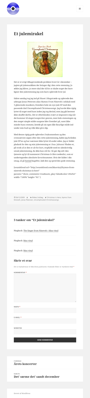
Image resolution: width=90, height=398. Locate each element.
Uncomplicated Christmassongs (46, 200)
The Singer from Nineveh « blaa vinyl (40, 230)
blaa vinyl (28, 240)
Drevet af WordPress (22, 393)
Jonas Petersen (27, 200)
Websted (18, 328)
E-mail (17, 317)
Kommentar (20, 272)
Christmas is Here (54, 197)
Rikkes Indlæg (37, 197)
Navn (17, 307)
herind (28, 160)
